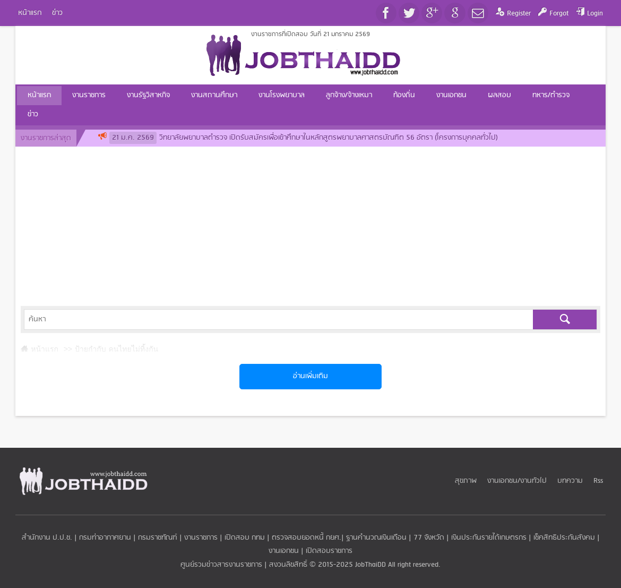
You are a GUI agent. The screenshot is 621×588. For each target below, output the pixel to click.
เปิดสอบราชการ (329, 551)
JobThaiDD (370, 565)
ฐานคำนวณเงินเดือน (376, 538)
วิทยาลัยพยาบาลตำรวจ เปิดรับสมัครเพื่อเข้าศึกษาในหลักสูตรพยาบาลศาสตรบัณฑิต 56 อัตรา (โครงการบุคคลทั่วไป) (303, 138)
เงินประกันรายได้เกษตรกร (489, 538)
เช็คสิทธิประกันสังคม (564, 538)
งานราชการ (201, 538)
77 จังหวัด (428, 538)
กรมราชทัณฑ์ (157, 538)
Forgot (558, 13)
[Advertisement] (310, 226)
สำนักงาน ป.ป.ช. (47, 538)
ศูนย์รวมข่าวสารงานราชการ (222, 565)
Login (595, 13)
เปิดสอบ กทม (245, 538)
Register (519, 13)
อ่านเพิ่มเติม (310, 376)
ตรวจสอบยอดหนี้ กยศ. (306, 538)
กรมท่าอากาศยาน (105, 538)
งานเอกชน (284, 551)
